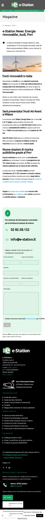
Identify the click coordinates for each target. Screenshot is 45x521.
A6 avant (12, 334)
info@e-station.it (23, 239)
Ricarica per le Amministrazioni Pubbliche (19, 429)
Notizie (6, 334)
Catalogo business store (13, 438)
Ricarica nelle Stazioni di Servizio (16, 426)
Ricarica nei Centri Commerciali (15, 423)
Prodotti (7, 405)
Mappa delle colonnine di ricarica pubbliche (19, 408)
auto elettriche (23, 334)
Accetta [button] (39, 515)
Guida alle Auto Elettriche (13, 400)
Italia (8, 336)
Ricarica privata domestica (13, 415)
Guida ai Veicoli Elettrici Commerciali (17, 403)
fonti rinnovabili (32, 334)
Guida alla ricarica (10, 397)
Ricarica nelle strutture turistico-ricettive (18, 421)
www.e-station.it (8, 375)
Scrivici (7, 497)
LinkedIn (22, 191)
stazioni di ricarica (16, 336)
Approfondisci (22, 518)
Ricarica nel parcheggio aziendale (16, 418)
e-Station (19, 194)
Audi (16, 334)
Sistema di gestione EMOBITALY (15, 443)
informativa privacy (30, 319)
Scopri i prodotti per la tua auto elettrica (18, 440)
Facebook (13, 191)
